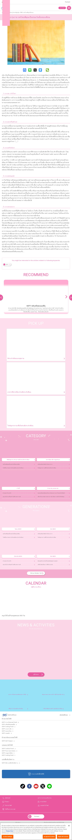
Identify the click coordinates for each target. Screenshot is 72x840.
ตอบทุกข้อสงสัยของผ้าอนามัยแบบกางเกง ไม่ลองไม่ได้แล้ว (51, 493)
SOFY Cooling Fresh (8, 726)
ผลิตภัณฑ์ (62, 7)
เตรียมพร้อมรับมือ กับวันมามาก (45, 464)
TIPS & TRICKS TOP (36, 573)
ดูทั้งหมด (36, 674)
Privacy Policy (9, 831)
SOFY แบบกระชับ (7, 729)
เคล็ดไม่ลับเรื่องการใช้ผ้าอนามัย (45, 564)
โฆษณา (7, 801)
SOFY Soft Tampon (7, 741)
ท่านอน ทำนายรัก (7, 493)
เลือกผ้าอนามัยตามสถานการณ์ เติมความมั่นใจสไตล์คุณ (51, 496)
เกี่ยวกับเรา (18, 822)
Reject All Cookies (63, 836)
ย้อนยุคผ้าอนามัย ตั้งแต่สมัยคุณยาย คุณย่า (48, 560)
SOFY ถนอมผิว (6, 733)
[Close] (69, 826)
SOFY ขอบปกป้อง (7, 731)
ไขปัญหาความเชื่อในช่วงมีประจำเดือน (47, 467)
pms (7, 264)
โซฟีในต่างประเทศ (10, 809)
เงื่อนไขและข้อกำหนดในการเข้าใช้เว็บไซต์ (54, 822)
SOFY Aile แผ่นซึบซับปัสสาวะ (10, 763)
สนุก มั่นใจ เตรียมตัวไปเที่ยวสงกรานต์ (12, 496)
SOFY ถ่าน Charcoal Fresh (9, 722)
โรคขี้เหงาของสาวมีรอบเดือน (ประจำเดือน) (13, 467)
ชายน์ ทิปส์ (43, 801)
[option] (36, 297)
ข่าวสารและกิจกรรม (45, 798)
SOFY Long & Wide (7, 753)
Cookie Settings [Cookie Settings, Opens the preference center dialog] (7, 836)
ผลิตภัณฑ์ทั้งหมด (64, 715)
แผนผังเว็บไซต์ (44, 805)
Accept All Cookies (49, 836)
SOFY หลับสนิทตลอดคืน (8, 724)
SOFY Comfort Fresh (8, 748)
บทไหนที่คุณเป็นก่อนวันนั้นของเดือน (11, 464)
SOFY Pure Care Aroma (8, 751)
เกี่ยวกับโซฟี (8, 805)
